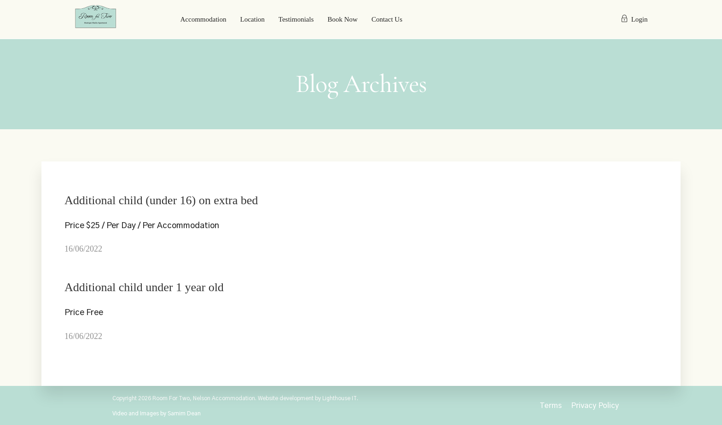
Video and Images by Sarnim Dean (156, 413)
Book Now (342, 19)
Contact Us (387, 19)
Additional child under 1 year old (144, 287)
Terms (551, 405)
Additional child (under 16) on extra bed (161, 200)
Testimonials (296, 19)
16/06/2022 (83, 248)
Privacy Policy (595, 405)
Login (634, 19)
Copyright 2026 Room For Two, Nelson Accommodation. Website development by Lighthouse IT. (235, 398)
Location (252, 19)
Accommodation (203, 19)
